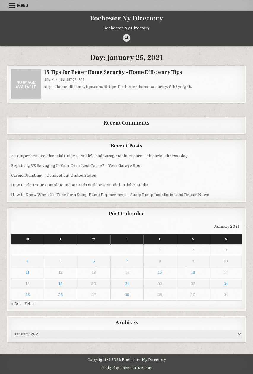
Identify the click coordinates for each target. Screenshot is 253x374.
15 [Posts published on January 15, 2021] (160, 272)
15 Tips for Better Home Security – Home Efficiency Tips (113, 72)
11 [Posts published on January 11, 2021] (27, 272)
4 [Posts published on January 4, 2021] (28, 261)
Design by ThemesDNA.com (126, 368)
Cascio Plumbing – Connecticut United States (53, 175)
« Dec (16, 303)
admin (49, 80)
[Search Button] (126, 38)
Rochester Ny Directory (126, 18)
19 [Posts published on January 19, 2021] (60, 283)
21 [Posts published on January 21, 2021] (127, 283)
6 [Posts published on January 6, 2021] (94, 261)
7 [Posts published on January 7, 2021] (127, 261)
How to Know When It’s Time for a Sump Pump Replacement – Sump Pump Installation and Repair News (110, 194)
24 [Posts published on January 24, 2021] (226, 283)
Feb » (29, 303)
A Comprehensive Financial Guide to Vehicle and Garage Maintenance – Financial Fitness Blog (99, 156)
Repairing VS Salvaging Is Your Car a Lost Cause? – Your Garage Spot (76, 165)
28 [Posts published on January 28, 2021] (127, 294)
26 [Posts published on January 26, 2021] (60, 294)
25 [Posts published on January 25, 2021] (27, 294)
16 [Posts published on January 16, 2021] (193, 272)
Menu (22, 5)
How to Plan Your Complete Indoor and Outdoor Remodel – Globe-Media (79, 185)
